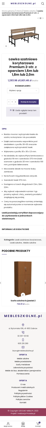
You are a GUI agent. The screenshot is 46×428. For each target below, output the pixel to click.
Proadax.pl (30, 413)
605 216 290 (23, 343)
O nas (23, 384)
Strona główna (8, 11)
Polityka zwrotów (23, 399)
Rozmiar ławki (22, 86)
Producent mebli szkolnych (23, 387)
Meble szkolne (30, 11)
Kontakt (23, 402)
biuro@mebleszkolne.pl (23, 350)
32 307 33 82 (23, 336)
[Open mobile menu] (3, 3)
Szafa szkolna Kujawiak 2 (23, 300)
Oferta (19, 11)
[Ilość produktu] (12, 102)
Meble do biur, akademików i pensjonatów (23, 370)
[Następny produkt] (43, 18)
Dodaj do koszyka (28, 102)
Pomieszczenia (23, 373)
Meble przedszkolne (23, 361)
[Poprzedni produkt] (38, 18)
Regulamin (23, 390)
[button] (23, 295)
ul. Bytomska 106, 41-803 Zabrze (23, 328)
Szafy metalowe (23, 364)
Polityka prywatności (23, 393)
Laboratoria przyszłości (23, 367)
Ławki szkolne (16, 242)
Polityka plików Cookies (23, 396)
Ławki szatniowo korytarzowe (28, 239)
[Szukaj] (42, 3)
